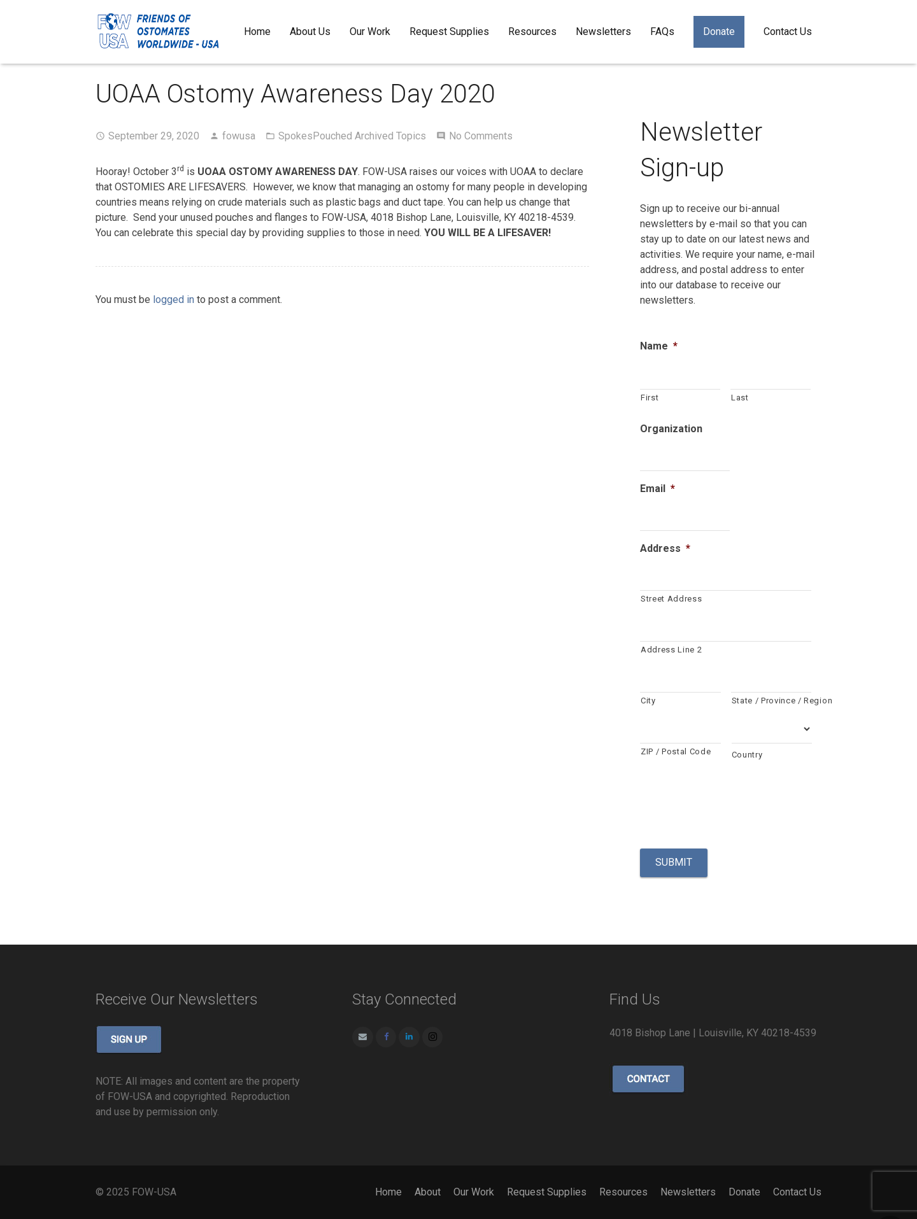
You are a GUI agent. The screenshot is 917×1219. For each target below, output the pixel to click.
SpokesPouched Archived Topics (352, 136)
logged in (173, 299)
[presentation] (737, 803)
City (648, 700)
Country (747, 754)
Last (740, 397)
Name (659, 346)
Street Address (671, 598)
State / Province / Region (772, 700)
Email (657, 489)
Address (665, 548)
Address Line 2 (671, 649)
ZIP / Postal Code (676, 751)
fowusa (238, 136)
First (649, 397)
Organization (671, 429)
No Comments (481, 136)
